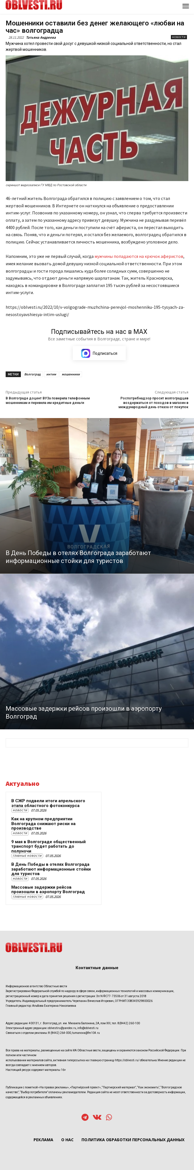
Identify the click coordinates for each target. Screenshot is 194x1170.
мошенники (71, 374)
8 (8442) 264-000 (59, 1032)
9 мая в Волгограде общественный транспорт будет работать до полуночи (48, 846)
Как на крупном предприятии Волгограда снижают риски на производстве (43, 823)
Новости (179, 37)
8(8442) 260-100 (129, 1023)
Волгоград (32, 374)
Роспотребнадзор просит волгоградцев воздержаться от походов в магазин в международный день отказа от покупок (153, 402)
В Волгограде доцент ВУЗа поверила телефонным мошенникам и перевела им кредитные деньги (48, 400)
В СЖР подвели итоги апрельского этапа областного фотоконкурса (48, 803)
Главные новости (27, 856)
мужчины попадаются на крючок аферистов (138, 256)
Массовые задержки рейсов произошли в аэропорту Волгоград (48, 890)
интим (51, 374)
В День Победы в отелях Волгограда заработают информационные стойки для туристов (51, 869)
